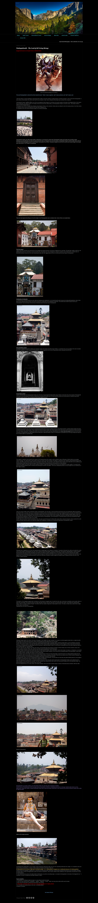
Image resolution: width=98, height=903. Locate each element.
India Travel (25, 35)
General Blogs (47, 35)
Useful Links (64, 35)
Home (18, 35)
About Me (56, 35)
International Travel (36, 35)
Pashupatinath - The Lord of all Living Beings (32, 48)
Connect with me (74, 35)
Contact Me (22, 38)
